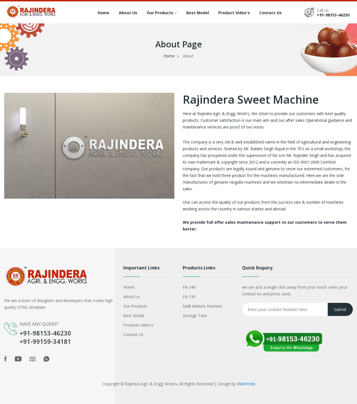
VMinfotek (246, 383)
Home (103, 12)
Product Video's (234, 12)
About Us (128, 12)
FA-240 (189, 287)
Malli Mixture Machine (202, 306)
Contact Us (270, 12)
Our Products (162, 13)
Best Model (197, 12)
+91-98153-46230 (333, 15)
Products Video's (138, 325)
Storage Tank (195, 315)
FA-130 (189, 296)
